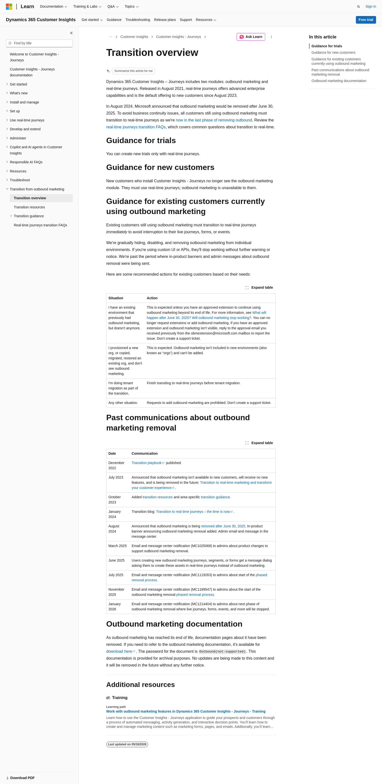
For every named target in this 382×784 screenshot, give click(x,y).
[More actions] (271, 37)
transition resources (158, 497)
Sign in (370, 6)
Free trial (366, 20)
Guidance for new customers (333, 52)
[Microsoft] (9, 6)
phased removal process (195, 595)
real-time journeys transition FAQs (136, 127)
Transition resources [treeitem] (29, 207)
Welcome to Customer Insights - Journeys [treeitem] (34, 57)
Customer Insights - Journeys (178, 37)
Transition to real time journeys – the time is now (193, 512)
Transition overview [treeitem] (30, 198)
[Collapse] (71, 33)
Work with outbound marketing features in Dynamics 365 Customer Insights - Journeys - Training (185, 711)
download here (119, 651)
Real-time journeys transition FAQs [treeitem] (40, 225)
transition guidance (215, 497)
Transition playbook (146, 463)
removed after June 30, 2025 (223, 526)
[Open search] (359, 6)
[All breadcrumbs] (110, 37)
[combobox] (39, 43)
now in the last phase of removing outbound (214, 120)
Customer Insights (134, 37)
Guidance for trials (327, 46)
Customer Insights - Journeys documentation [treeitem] (32, 72)
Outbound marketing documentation (339, 81)
